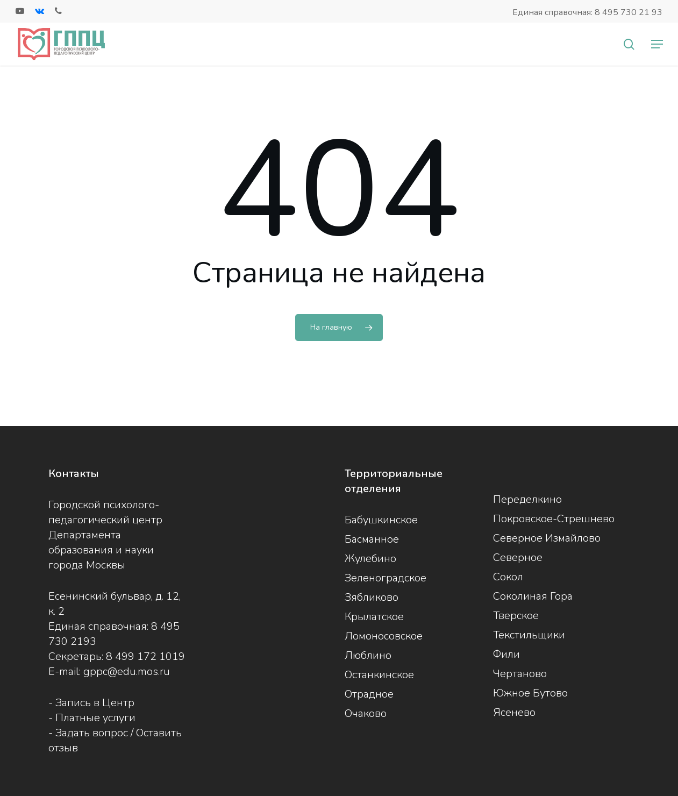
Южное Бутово (530, 693)
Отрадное (369, 694)
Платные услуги (95, 717)
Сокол (508, 577)
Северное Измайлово (547, 538)
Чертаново (520, 673)
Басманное (372, 539)
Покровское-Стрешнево (554, 518)
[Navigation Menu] (657, 44)
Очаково (366, 713)
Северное (518, 557)
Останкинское (379, 674)
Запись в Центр (94, 702)
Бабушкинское (381, 520)
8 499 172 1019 (145, 656)
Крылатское (374, 616)
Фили (506, 654)
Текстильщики (529, 635)
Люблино (368, 655)
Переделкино (527, 499)
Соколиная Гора (533, 596)
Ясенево (514, 712)
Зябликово (371, 597)
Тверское (516, 615)
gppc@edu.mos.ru (126, 671)
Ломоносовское (384, 636)
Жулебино (370, 558)
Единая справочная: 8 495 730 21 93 (587, 12)
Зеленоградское (385, 578)
